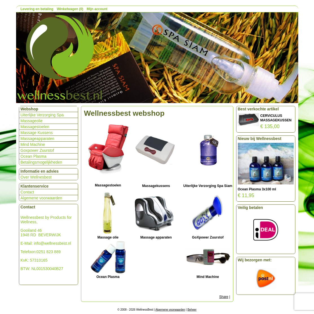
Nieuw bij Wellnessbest (260, 138)
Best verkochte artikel (258, 109)
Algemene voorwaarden (41, 198)
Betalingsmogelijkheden (41, 162)
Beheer (191, 309)
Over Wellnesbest (36, 177)
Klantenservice (35, 186)
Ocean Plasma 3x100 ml (257, 189)
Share (223, 297)
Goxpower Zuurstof (37, 150)
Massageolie (32, 121)
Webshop (29, 109)
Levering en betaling (37, 9)
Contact (27, 192)
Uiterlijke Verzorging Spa (42, 115)
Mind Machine (33, 144)
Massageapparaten (37, 138)
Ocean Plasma (34, 156)
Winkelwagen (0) (70, 9)
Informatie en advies (40, 171)
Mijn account (97, 9)
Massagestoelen (35, 126)
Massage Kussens (37, 132)
